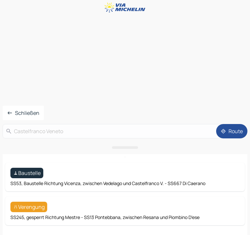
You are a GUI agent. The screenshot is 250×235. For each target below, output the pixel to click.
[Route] (231, 131)
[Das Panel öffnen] (125, 147)
